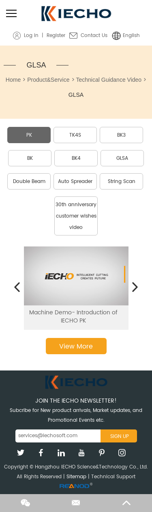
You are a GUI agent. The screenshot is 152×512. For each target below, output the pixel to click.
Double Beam (29, 181)
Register (56, 35)
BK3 (121, 135)
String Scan (121, 181)
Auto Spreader (75, 181)
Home (13, 79)
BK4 (76, 158)
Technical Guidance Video (109, 79)
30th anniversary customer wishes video (76, 216)
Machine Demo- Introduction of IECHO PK (73, 316)
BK (30, 158)
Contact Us (94, 35)
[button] (17, 287)
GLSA (36, 65)
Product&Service (48, 79)
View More (76, 346)
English (131, 35)
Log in (31, 35)
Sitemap (76, 477)
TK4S (75, 135)
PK (29, 135)
